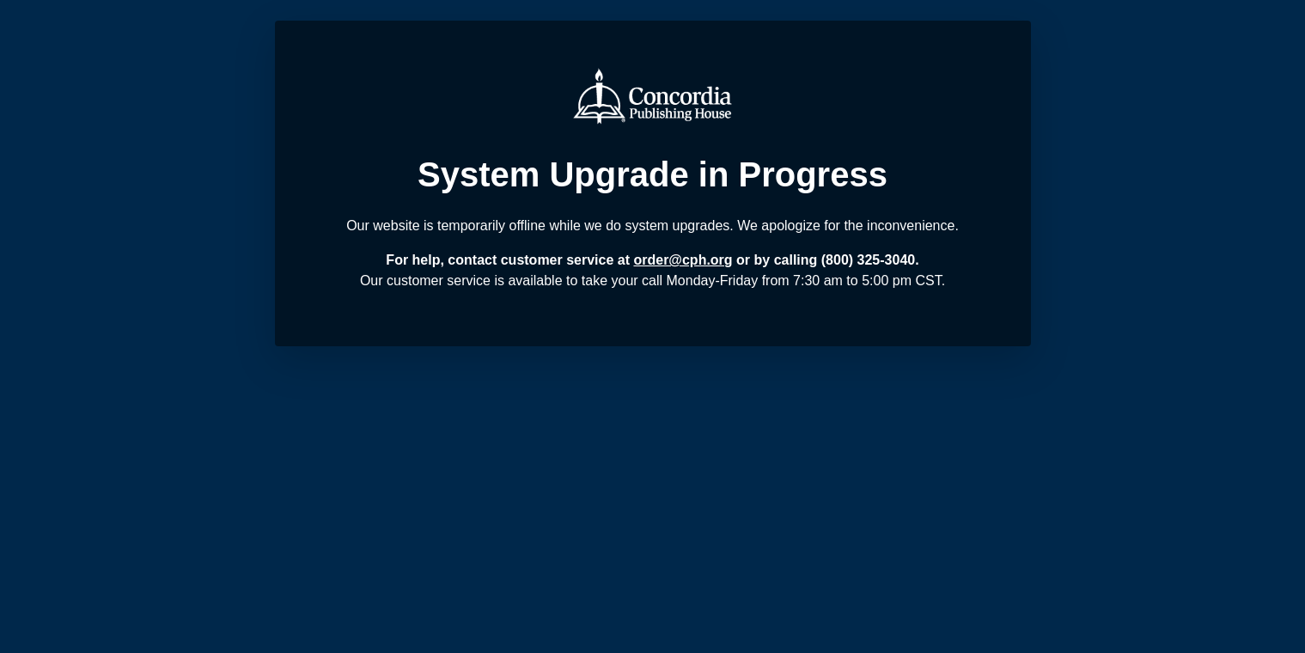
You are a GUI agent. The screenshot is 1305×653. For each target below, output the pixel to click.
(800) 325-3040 (868, 260)
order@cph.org (682, 260)
